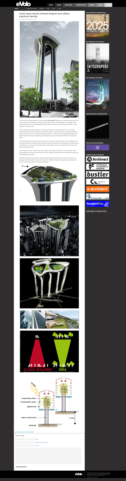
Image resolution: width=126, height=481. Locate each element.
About (92, 5)
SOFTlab (95, 480)
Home (51, 5)
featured (27, 432)
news (59, 5)
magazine (68, 5)
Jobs (108, 5)
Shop (101, 5)
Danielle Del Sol (25, 19)
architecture (31, 8)
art (48, 8)
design (41, 8)
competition (81, 5)
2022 (53, 8)
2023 (59, 8)
